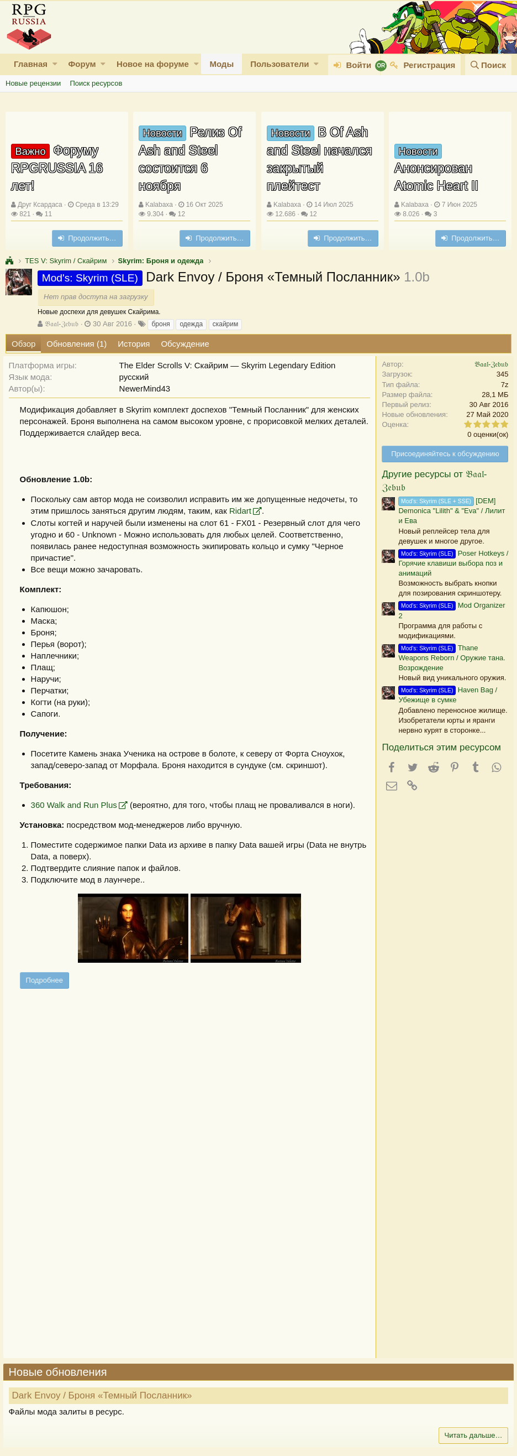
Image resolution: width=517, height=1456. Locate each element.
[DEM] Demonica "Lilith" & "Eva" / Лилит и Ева (449, 511)
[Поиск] (488, 65)
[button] (55, 64)
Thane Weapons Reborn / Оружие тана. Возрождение (449, 658)
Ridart (242, 510)
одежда (191, 324)
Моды (221, 64)
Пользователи (279, 64)
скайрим (226, 324)
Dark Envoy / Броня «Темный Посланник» (104, 1395)
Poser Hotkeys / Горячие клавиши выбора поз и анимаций (451, 563)
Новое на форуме (153, 64)
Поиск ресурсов (96, 83)
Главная (31, 64)
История (134, 343)
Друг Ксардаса (40, 204)
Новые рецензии (33, 83)
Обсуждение (185, 343)
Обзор (23, 343)
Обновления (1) (76, 343)
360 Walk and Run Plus (76, 805)
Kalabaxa (159, 204)
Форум (82, 64)
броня (160, 324)
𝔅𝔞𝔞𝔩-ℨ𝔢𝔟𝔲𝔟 (61, 324)
